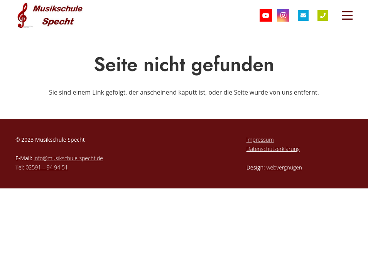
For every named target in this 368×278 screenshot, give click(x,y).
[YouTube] (266, 15)
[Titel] (303, 15)
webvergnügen (284, 167)
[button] (347, 15)
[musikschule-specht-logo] (52, 15)
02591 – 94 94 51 (46, 167)
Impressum (260, 139)
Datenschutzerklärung (273, 149)
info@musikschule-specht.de (68, 158)
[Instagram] (283, 15)
